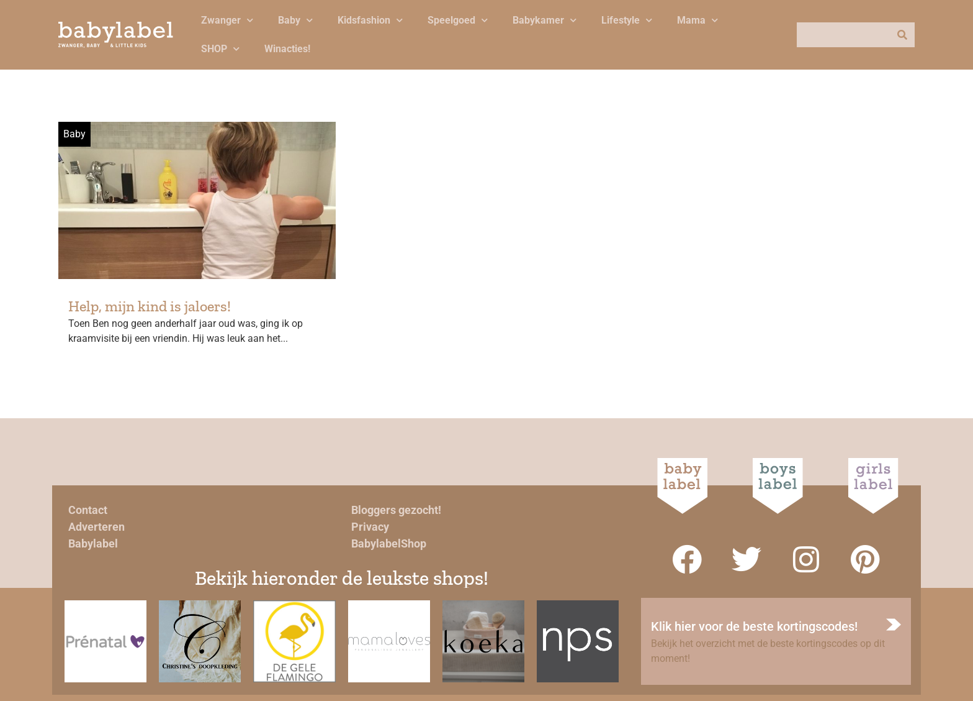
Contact (87, 509)
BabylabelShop (388, 543)
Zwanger (227, 20)
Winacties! (287, 49)
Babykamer (544, 20)
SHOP (220, 48)
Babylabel (93, 543)
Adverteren (96, 526)
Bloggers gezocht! (396, 509)
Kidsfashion (370, 20)
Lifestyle (626, 20)
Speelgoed (458, 20)
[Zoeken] (902, 34)
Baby (295, 20)
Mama (697, 20)
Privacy (370, 526)
